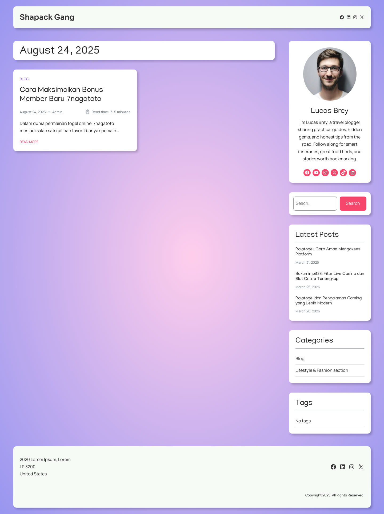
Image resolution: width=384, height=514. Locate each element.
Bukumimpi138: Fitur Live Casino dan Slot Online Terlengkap (329, 277)
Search (353, 203)
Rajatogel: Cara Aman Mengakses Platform (328, 252)
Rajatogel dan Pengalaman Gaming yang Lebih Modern (328, 301)
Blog (24, 78)
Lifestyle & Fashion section (321, 370)
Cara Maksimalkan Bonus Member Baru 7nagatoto (61, 95)
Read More (29, 142)
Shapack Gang (47, 17)
